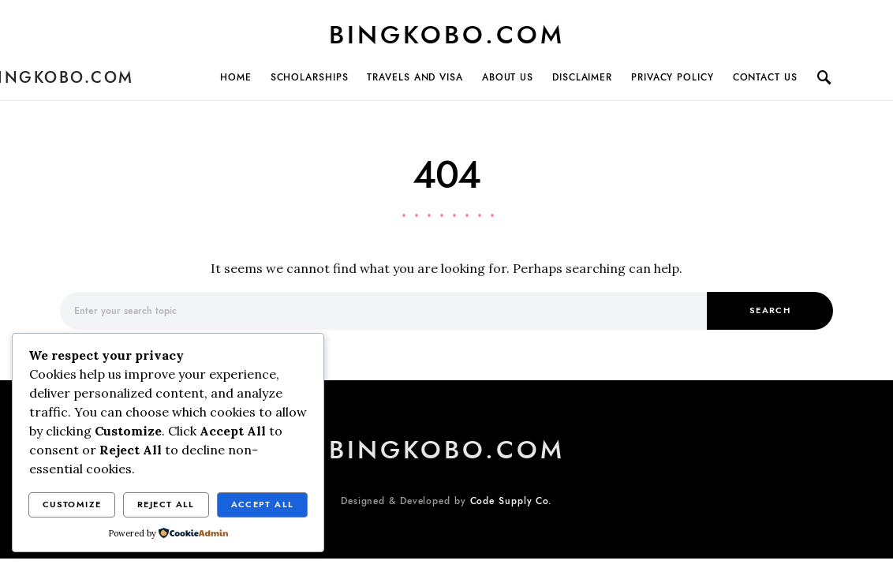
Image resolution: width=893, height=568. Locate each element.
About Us (507, 77)
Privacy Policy (672, 77)
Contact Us (765, 77)
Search (769, 310)
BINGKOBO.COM (447, 34)
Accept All (262, 504)
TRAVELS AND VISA (414, 77)
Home (236, 77)
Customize (72, 504)
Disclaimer (582, 77)
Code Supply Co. (511, 501)
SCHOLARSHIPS (310, 77)
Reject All (166, 504)
